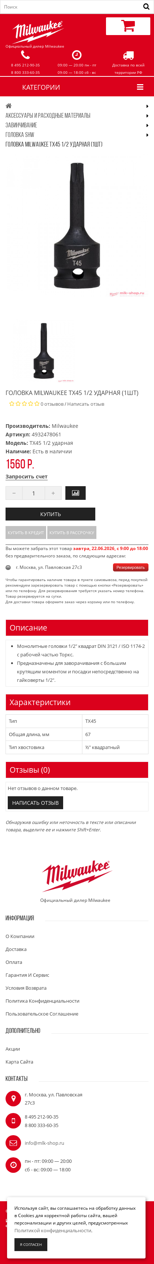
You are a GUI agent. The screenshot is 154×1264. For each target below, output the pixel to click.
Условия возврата (26, 988)
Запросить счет (27, 476)
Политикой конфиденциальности (52, 1230)
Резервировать (131, 567)
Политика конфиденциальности (42, 1000)
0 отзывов (52, 404)
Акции (13, 1048)
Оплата (14, 962)
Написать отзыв (85, 404)
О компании (20, 936)
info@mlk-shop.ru (44, 1143)
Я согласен (31, 1244)
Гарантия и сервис (27, 975)
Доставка (16, 949)
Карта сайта (19, 1061)
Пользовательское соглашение (42, 1013)
